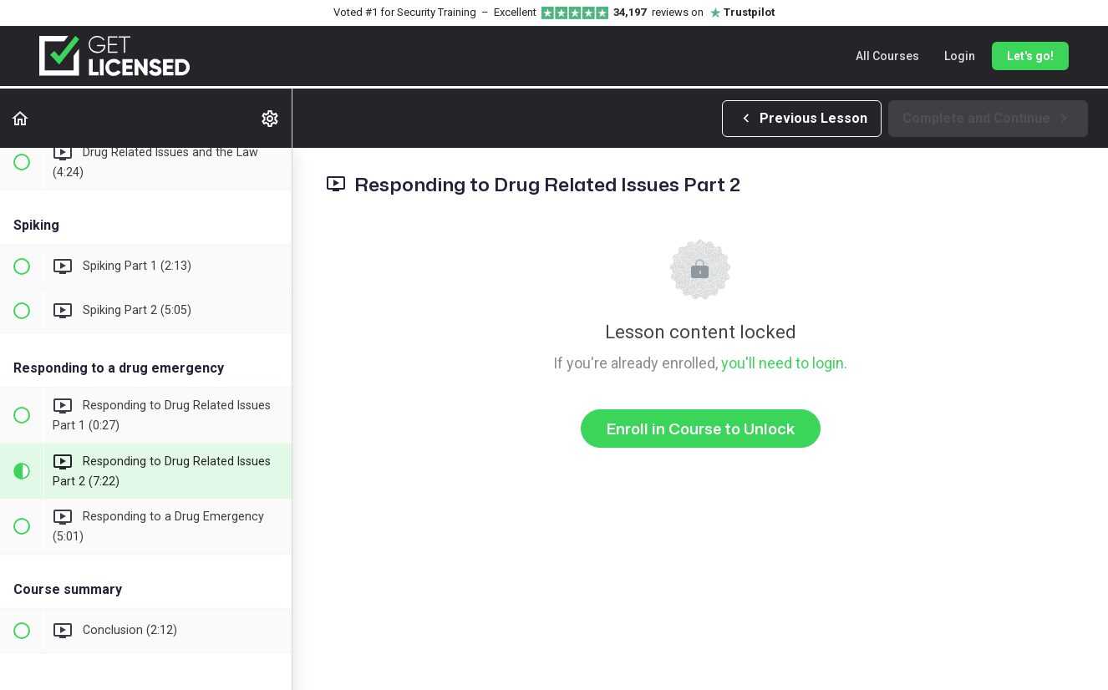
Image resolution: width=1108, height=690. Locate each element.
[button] (21, 118)
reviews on (694, 13)
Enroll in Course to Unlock (701, 428)
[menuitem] (271, 118)
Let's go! (1030, 56)
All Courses (887, 56)
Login (959, 56)
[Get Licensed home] (114, 56)
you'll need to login (782, 363)
